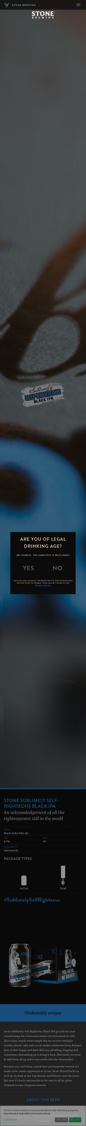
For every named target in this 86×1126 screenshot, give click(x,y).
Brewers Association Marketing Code (53, 1115)
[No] (57, 568)
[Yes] (28, 568)
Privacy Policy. (43, 585)
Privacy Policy (43, 1121)
